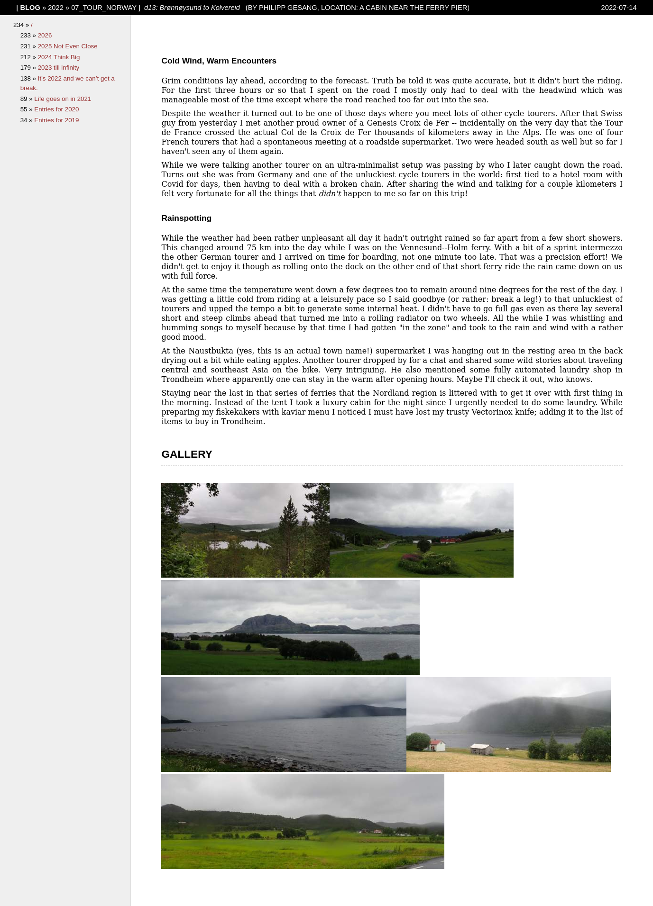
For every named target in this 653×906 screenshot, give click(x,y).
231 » (29, 46)
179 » (29, 67)
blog (30, 7)
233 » (29, 35)
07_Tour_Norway (104, 7)
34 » (27, 120)
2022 (56, 7)
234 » (22, 24)
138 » (29, 78)
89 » (27, 98)
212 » (29, 57)
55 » (27, 109)
